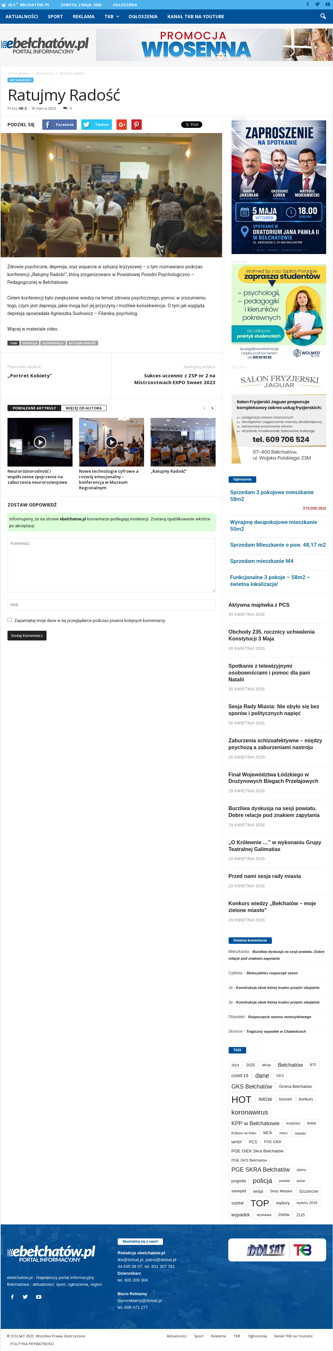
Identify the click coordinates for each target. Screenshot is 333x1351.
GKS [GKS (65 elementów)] (280, 1075)
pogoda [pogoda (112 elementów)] (239, 1180)
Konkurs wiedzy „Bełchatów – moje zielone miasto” (272, 907)
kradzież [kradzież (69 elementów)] (293, 1123)
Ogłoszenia (125, 4)
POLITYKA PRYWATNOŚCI (32, 1343)
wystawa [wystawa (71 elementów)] (264, 1214)
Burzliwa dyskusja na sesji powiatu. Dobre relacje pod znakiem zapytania (274, 812)
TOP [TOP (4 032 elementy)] (259, 1203)
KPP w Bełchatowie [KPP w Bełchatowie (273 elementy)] (256, 1123)
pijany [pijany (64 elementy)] (301, 1170)
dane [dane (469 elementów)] (262, 1075)
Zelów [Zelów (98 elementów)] (283, 1214)
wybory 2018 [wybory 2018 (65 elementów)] (307, 1203)
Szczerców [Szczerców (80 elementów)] (308, 1191)
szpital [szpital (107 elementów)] (238, 1202)
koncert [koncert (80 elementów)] (285, 1099)
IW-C (23, 108)
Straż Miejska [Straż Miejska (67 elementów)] (281, 1191)
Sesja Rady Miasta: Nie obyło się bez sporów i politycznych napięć (274, 710)
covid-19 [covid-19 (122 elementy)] (240, 1075)
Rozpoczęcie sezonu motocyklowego (279, 1017)
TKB (111, 16)
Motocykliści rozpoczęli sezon (272, 973)
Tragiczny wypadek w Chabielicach (276, 1031)
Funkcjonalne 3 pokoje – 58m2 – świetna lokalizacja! (270, 580)
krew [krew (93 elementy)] (311, 1123)
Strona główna (18, 73)
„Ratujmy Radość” (169, 471)
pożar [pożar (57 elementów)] (301, 1181)
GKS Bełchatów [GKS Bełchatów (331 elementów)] (252, 1086)
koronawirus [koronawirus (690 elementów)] (250, 1112)
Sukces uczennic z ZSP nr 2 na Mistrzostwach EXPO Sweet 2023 (174, 378)
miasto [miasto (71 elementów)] (300, 1133)
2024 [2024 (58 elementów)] (235, 1065)
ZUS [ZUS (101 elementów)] (300, 1214)
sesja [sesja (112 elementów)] (258, 1191)
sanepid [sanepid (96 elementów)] (239, 1190)
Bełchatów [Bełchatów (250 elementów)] (290, 1065)
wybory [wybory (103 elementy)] (283, 1202)
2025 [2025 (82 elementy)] (250, 1065)
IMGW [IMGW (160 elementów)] (265, 1099)
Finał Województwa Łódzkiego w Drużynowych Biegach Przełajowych (274, 778)
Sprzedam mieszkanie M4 (262, 561)
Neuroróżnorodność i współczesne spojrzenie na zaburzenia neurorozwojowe (37, 476)
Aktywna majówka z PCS (259, 605)
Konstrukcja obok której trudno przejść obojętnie (278, 988)
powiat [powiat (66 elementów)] (284, 1181)
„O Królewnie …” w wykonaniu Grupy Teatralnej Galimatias (275, 846)
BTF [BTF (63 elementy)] (313, 1065)
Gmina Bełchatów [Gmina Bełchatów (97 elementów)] (295, 1086)
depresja (30, 343)
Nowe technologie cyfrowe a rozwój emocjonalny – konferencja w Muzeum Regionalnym (109, 479)
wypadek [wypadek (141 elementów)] (241, 1214)
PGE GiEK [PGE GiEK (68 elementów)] (273, 1142)
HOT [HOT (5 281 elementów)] (242, 1099)
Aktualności (22, 16)
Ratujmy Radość (82, 343)
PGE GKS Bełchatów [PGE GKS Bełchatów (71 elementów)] (249, 1160)
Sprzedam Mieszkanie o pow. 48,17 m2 (278, 545)
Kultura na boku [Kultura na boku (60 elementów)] (244, 1133)
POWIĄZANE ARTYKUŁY (34, 408)
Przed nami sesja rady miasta (265, 876)
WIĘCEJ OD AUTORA (84, 408)
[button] (323, 16)
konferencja (53, 343)
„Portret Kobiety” (29, 375)
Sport (55, 16)
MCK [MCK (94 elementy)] (267, 1132)
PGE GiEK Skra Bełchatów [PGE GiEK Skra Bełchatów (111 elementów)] (258, 1151)
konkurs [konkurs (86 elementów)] (306, 1099)
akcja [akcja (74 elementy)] (266, 1065)
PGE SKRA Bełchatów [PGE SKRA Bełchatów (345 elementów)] (261, 1169)
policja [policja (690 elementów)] (262, 1180)
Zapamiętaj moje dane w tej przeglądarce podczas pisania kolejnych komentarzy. (90, 620)
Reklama (84, 16)
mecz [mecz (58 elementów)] (283, 1133)
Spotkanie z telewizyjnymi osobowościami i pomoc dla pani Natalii (269, 672)
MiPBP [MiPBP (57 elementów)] (237, 1142)
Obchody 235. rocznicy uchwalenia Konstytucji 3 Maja (272, 635)
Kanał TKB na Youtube (195, 16)
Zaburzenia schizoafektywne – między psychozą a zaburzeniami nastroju (275, 744)
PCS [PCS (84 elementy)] (253, 1142)
